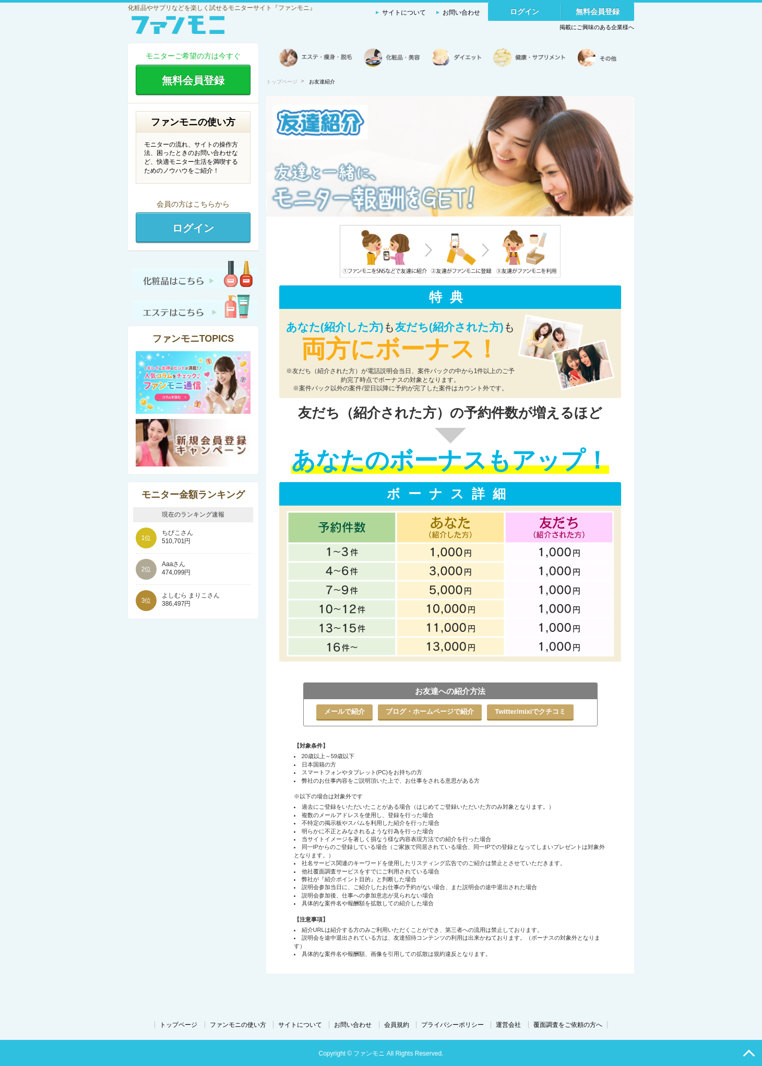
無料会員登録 (598, 11)
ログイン (524, 11)
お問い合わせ (461, 12)
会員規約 (396, 1025)
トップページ (281, 82)
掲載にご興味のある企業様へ (596, 27)
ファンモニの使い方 (238, 1025)
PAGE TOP (749, 1053)
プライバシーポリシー (452, 1025)
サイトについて (404, 12)
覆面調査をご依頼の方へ (567, 1025)
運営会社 (508, 1025)
